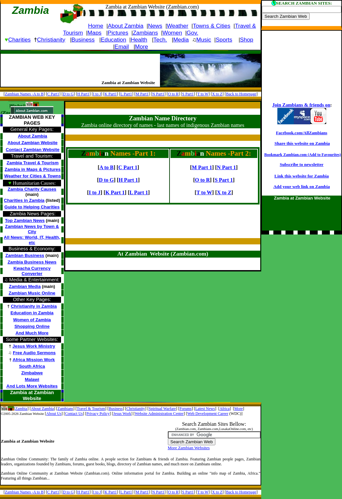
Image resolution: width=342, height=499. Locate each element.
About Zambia (125, 25)
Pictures (118, 32)
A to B (106, 167)
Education (113, 39)
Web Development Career (207, 413)
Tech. (160, 39)
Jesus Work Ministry (34, 346)
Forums (185, 408)
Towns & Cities (212, 25)
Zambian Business (24, 255)
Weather (177, 25)
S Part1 (188, 94)
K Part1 (111, 94)
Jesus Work (122, 413)
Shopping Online (32, 326)
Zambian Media (25, 286)
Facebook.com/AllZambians (301, 132)
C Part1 (53, 94)
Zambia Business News (32, 262)
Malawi (32, 379)
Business (83, 39)
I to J (97, 94)
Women (172, 32)
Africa (225, 408)
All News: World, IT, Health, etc (32, 240)
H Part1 (83, 94)
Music (203, 39)
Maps (94, 32)
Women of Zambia (32, 319)
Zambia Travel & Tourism (33, 162)
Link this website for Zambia (301, 175)
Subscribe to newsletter (302, 164)
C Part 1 (128, 167)
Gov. (192, 32)
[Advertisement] (78, 65)
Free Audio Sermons (34, 352)
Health (139, 39)
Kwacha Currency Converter (32, 271)
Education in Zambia (32, 312)
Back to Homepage (241, 94)
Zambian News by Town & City (32, 229)
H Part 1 (128, 180)
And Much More (32, 332)
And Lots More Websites (31, 386)
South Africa (32, 366)
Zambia (21, 408)
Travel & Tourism (91, 408)
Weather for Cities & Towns (32, 175)
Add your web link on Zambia (301, 186)
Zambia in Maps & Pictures (33, 169)
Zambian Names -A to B (24, 94)
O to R (173, 94)
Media (181, 39)
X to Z (217, 94)
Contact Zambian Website (33, 149)
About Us (53, 413)
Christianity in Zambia (34, 306)
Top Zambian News (25, 220)
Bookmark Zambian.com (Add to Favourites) (302, 154)
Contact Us (74, 413)
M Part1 (142, 94)
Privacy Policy (97, 413)
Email (121, 46)
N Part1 (158, 94)
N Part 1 (226, 167)
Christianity (51, 39)
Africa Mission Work (34, 359)
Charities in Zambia (24, 200)
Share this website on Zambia (302, 143)
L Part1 (126, 94)
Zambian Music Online (32, 293)
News (155, 25)
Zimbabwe (32, 372)
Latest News (205, 408)
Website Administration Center (159, 413)
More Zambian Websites (189, 447)
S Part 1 (224, 180)
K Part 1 (115, 192)
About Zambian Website (33, 142)
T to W (202, 94)
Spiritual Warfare (162, 408)
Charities (19, 39)
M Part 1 (202, 167)
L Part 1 (139, 192)
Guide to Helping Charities (31, 206)
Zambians (145, 32)
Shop (246, 39)
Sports (224, 39)
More (141, 46)
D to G (68, 94)
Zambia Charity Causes (32, 189)
